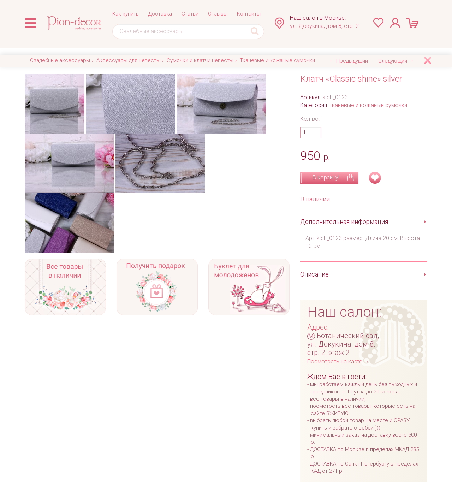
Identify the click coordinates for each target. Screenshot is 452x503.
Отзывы (217, 14)
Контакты (249, 14)
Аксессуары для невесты (128, 60)
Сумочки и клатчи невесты (200, 60)
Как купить (125, 14)
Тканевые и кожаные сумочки (277, 60)
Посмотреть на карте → (338, 361)
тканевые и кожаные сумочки (368, 105)
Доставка (160, 14)
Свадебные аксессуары (60, 60)
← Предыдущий (348, 61)
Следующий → (396, 61)
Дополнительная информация (344, 221)
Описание (314, 274)
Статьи (190, 14)
